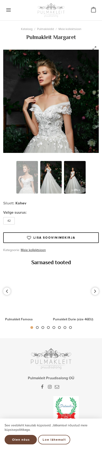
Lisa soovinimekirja (51, 238)
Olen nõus (21, 440)
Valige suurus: (15, 212)
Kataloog (26, 29)
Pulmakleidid (45, 29)
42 (9, 221)
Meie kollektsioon (69, 29)
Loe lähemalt (54, 440)
